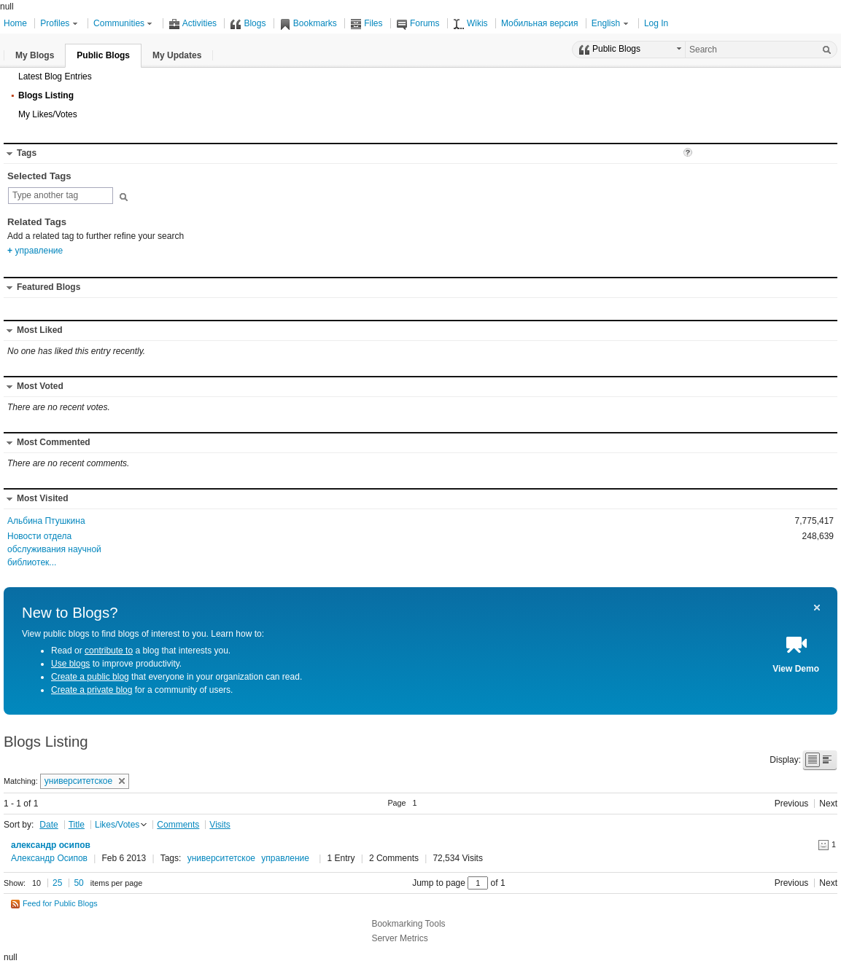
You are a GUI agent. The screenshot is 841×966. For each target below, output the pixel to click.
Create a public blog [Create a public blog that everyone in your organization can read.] (90, 677)
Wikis (470, 23)
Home (15, 23)
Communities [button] (124, 23)
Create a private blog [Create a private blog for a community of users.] (91, 690)
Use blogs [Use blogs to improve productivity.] (70, 664)
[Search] (826, 49)
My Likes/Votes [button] (47, 114)
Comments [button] (178, 825)
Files (366, 23)
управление (285, 858)
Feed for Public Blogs (60, 903)
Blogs (248, 23)
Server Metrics (399, 938)
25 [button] (57, 883)
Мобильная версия (539, 23)
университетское (221, 858)
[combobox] (60, 195)
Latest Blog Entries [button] (55, 76)
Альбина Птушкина (46, 521)
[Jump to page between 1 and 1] (478, 883)
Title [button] (77, 825)
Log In (656, 23)
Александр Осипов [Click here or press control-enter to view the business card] (49, 858)
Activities (192, 23)
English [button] (611, 23)
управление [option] (35, 251)
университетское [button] (84, 781)
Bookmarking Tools (408, 924)
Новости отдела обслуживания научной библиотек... (54, 549)
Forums (418, 23)
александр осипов (50, 845)
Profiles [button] (60, 23)
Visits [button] (219, 825)
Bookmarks (308, 23)
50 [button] (78, 883)
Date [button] (48, 825)
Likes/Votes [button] (117, 825)
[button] (35, 56)
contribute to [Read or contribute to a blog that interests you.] (109, 650)
